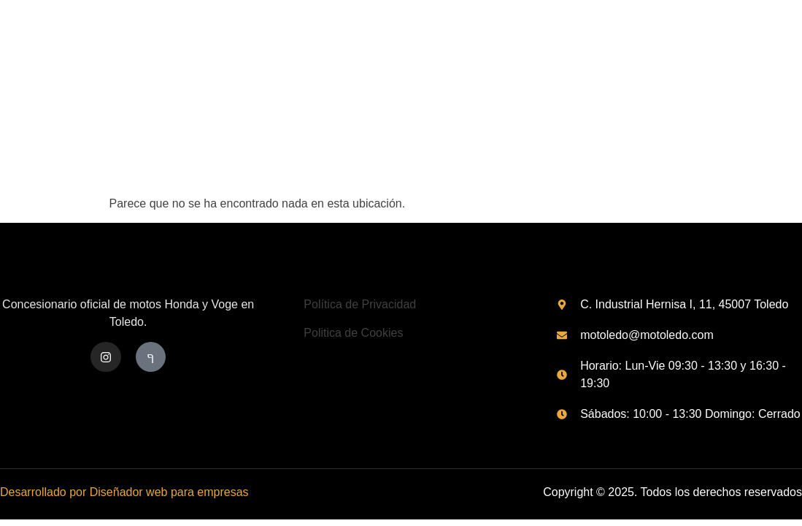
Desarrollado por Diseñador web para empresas (124, 492)
